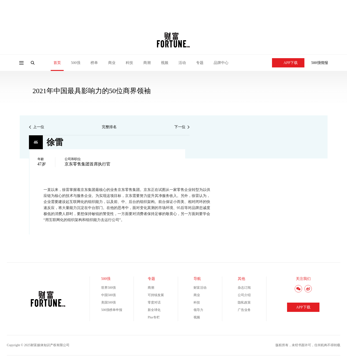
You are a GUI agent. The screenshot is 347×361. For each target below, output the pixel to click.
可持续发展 (156, 295)
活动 (182, 63)
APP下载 (288, 63)
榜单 (94, 63)
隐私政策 (244, 302)
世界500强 (108, 287)
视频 (164, 63)
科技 (129, 63)
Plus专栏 (154, 317)
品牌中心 (221, 63)
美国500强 (108, 302)
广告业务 (244, 310)
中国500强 (108, 295)
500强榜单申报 (111, 310)
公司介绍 (244, 295)
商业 (112, 63)
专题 (199, 63)
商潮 (147, 63)
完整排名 (109, 127)
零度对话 (154, 302)
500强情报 (319, 63)
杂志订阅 (244, 287)
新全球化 (154, 310)
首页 (57, 63)
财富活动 (200, 287)
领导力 (198, 310)
